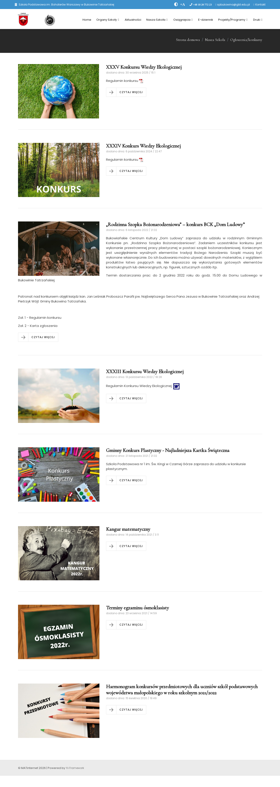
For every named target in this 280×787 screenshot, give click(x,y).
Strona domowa (188, 39)
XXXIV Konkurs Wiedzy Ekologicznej (143, 146)
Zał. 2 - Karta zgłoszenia (37, 325)
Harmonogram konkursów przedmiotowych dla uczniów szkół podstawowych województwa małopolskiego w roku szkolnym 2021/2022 (182, 690)
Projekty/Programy (232, 20)
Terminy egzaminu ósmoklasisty (137, 608)
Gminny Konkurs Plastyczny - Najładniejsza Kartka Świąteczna (167, 450)
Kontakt (260, 4)
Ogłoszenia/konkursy (246, 39)
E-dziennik (205, 20)
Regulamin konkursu (124, 80)
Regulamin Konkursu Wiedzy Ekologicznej (143, 385)
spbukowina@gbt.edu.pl (233, 4)
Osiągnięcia (183, 20)
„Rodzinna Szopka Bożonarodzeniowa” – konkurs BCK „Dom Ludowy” (175, 224)
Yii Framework (75, 768)
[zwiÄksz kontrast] (176, 4)
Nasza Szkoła (157, 20)
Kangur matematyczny (128, 529)
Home (86, 20)
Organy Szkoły (107, 20)
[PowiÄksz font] (182, 4)
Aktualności (133, 20)
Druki (257, 20)
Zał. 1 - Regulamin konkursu (39, 317)
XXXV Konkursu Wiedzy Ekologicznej (144, 67)
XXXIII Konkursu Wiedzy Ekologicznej (145, 372)
